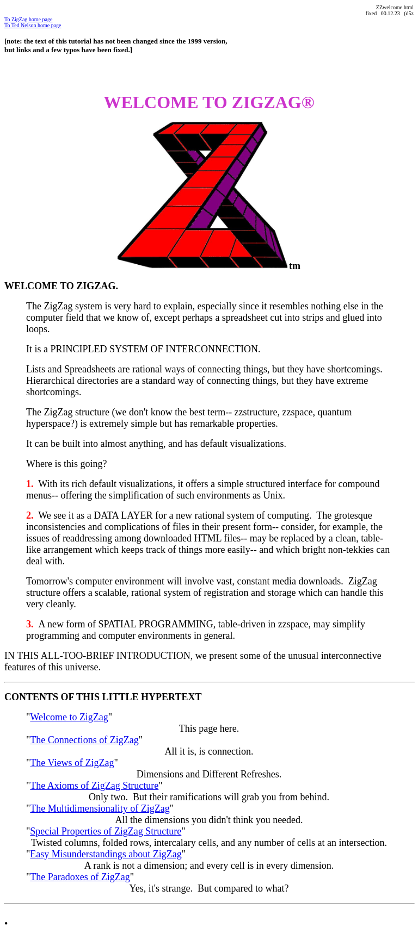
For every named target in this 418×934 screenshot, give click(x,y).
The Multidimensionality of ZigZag (99, 808)
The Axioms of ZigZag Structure (94, 785)
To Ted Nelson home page (33, 25)
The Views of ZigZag (72, 762)
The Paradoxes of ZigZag (80, 876)
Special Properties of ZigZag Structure (105, 831)
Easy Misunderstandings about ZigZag (105, 854)
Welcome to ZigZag (69, 717)
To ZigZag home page (28, 19)
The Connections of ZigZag (84, 739)
